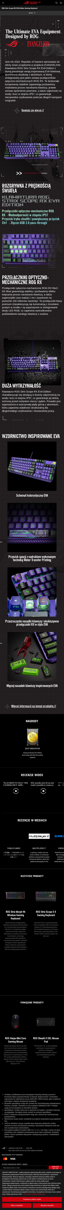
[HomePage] (3, 1148)
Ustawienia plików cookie (32, 1199)
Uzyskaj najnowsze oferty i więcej (15, 1164)
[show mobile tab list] (32, 13)
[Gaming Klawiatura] (16, 1148)
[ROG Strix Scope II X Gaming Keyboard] (46, 902)
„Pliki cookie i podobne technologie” (34, 1194)
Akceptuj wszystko (47, 1205)
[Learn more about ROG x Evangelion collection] (30, 110)
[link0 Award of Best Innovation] (32, 744)
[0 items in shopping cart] (61, 3)
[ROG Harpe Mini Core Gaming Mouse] (15, 1026)
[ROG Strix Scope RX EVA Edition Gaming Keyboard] (26, 1150)
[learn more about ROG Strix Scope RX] (32, 706)
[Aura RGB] (29, 1148)
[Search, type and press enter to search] (56, 3)
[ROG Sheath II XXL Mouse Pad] (46, 1026)
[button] (3, 2)
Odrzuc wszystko (17, 1205)
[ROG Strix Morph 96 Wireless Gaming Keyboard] (15, 902)
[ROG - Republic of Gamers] (32, 2)
